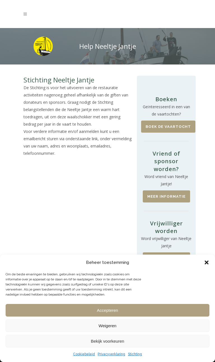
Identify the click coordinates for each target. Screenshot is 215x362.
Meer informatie (166, 196)
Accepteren (107, 310)
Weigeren (107, 325)
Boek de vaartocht (168, 126)
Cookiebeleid (84, 354)
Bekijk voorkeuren (107, 341)
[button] (206, 262)
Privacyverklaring (111, 354)
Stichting (135, 354)
